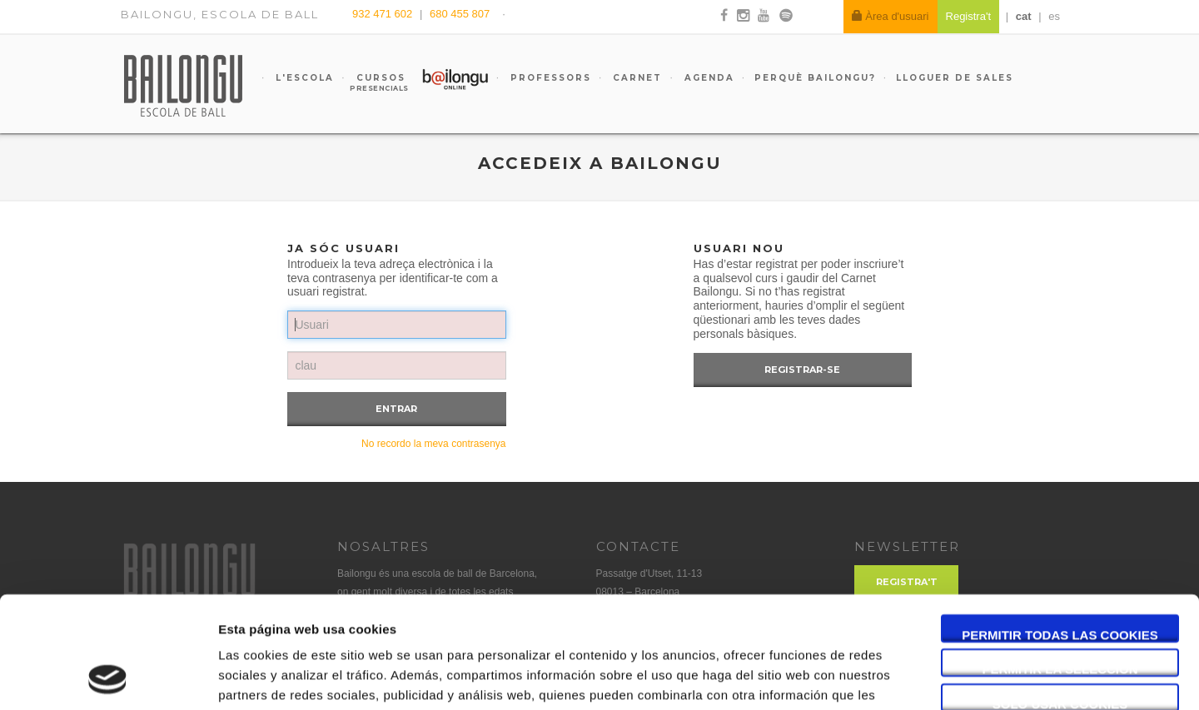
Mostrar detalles (894, 677)
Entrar (396, 409)
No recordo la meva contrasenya (433, 444)
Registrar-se (802, 369)
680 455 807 (460, 13)
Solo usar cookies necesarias (1060, 599)
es (1054, 16)
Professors (548, 77)
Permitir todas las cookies (1060, 530)
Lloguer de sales (954, 77)
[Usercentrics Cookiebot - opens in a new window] (108, 677)
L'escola (302, 77)
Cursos (373, 82)
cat (1024, 16)
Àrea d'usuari (890, 16)
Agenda (707, 77)
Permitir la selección (1060, 565)
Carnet (635, 77)
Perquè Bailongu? (815, 77)
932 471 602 (383, 13)
